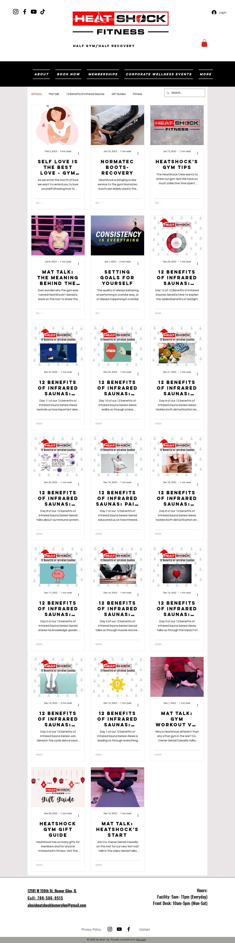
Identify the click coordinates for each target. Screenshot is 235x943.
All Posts (36, 94)
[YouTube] (33, 11)
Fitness (137, 94)
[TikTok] (42, 11)
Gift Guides (119, 94)
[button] (204, 43)
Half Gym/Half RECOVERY (104, 46)
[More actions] (79, 153)
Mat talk (54, 94)
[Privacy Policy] (91, 929)
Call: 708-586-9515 (45, 898)
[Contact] (145, 929)
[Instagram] (15, 11)
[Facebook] (24, 11)
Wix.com (141, 939)
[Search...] (184, 93)
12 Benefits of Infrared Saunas (85, 94)
